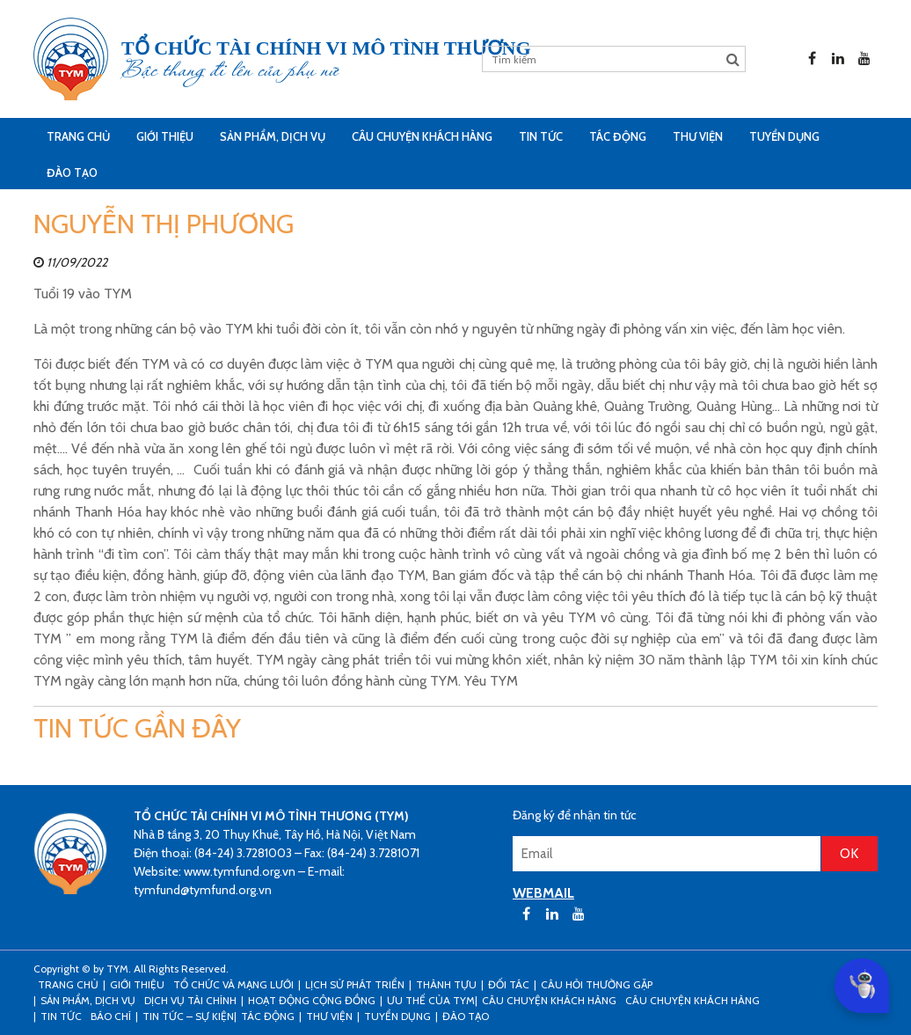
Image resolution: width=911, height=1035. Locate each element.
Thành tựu (446, 984)
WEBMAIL (543, 893)
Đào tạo (72, 172)
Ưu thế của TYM (431, 1000)
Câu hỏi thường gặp (596, 984)
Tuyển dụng (784, 136)
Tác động (617, 136)
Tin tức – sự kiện (188, 1016)
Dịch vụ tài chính (190, 1000)
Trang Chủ (78, 136)
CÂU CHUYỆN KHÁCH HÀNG (422, 136)
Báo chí (111, 1016)
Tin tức (541, 136)
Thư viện (698, 136)
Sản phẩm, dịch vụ (272, 136)
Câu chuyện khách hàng (692, 1000)
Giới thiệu (164, 136)
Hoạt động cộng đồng (311, 1000)
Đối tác (508, 984)
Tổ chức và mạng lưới (233, 984)
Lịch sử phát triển (354, 984)
